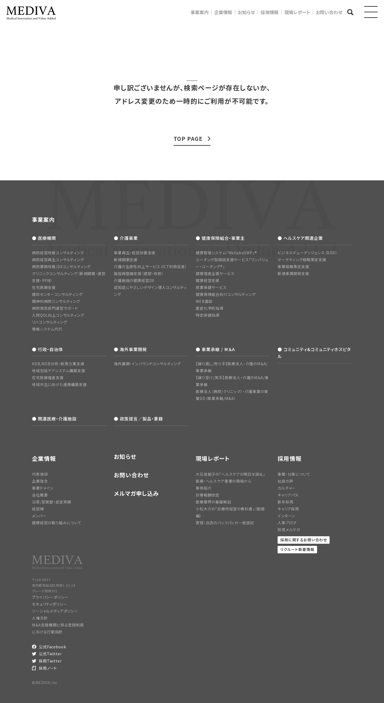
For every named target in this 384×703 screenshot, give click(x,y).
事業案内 (199, 12)
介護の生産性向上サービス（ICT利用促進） (150, 266)
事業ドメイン (42, 488)
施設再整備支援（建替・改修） (139, 273)
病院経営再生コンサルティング (58, 259)
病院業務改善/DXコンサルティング (61, 266)
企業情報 (223, 12)
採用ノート (48, 668)
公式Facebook (52, 646)
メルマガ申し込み (136, 493)
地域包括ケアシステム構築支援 (58, 370)
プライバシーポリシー (50, 597)
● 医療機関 (44, 238)
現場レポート (297, 12)
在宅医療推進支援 (48, 377)
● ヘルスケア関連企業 (300, 238)
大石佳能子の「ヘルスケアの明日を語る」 (230, 474)
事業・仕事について (294, 474)
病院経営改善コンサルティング (58, 252)
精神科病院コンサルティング (56, 301)
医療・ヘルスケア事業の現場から (223, 481)
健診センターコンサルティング (57, 294)
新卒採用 (285, 502)
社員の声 (285, 481)
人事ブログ (287, 522)
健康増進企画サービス (215, 273)
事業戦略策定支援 (293, 266)
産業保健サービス (211, 287)
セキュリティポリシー (49, 604)
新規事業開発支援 (293, 273)
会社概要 (40, 495)
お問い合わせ (329, 12)
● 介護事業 (126, 238)
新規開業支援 (126, 259)
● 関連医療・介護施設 (54, 418)
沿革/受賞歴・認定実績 (51, 502)
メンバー (39, 515)
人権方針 (40, 618)
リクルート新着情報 (297, 549)
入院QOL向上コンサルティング (58, 315)
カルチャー (287, 488)
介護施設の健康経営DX (134, 280)
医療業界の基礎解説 (213, 502)
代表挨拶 (40, 474)
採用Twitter (50, 661)
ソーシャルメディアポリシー (55, 611)
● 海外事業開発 (130, 349)
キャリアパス (288, 495)
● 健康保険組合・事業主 (220, 238)
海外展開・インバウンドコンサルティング (147, 363)
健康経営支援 (207, 280)
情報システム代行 (47, 329)
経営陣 (38, 508)
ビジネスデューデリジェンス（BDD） (308, 252)
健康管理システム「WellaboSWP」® (226, 252)
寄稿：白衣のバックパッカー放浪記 (225, 522)
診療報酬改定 (207, 495)
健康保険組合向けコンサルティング (225, 294)
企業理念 (40, 481)
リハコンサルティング (49, 322)
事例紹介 (203, 488)
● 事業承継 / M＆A (215, 349)
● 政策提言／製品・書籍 (138, 418)
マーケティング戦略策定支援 (302, 259)
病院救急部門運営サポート (55, 308)
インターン (286, 515)
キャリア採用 (288, 508)
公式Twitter (50, 653)
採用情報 (270, 12)
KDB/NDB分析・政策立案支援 (58, 363)
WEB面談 (204, 301)
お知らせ (246, 12)
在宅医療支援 (44, 287)
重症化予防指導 (209, 308)
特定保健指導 (207, 315)
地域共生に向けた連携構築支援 (59, 384)
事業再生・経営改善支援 (134, 252)
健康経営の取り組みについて (57, 522)
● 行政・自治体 (47, 349)
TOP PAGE (188, 138)
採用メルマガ (289, 529)
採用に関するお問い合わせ (303, 539)
